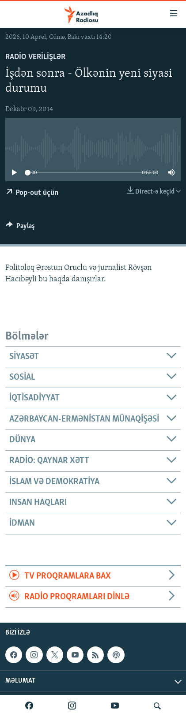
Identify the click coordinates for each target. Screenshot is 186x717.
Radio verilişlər (35, 57)
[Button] (20, 228)
